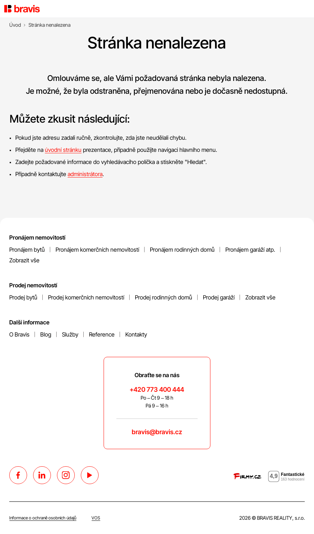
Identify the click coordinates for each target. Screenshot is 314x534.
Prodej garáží (219, 297)
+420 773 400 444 (157, 389)
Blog (45, 334)
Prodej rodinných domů (163, 297)
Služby (70, 334)
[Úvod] (15, 25)
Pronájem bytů (27, 249)
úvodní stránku (63, 149)
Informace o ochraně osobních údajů (42, 517)
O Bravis (19, 334)
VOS (95, 517)
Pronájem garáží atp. (250, 249)
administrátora (85, 174)
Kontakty (136, 334)
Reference (102, 334)
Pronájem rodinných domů (182, 249)
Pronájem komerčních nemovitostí (97, 249)
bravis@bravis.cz (157, 432)
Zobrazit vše (24, 260)
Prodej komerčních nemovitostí (86, 297)
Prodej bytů (23, 297)
